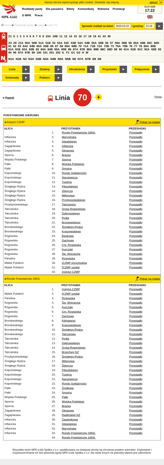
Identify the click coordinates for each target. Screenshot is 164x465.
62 (14, 46)
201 (51, 52)
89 (115, 49)
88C (102, 49)
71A (85, 46)
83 (37, 49)
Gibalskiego (69, 141)
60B (142, 43)
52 (54, 43)
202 (58, 52)
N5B (68, 59)
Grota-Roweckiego (73, 209)
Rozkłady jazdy (24, 25)
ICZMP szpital (71, 267)
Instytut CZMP (71, 271)
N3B (38, 59)
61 (10, 46)
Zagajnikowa (70, 419)
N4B (53, 59)
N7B (88, 59)
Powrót (9, 97)
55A (94, 43)
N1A (11, 59)
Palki (65, 397)
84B (50, 49)
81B (17, 49)
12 (65, 36)
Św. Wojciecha (71, 254)
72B (106, 46)
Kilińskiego (69, 320)
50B (34, 43)
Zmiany (45, 69)
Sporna (66, 159)
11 (61, 36)
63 (19, 46)
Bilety (70, 8)
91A (126, 49)
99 (33, 52)
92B (153, 49)
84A (43, 49)
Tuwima (67, 182)
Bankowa (68, 236)
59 (130, 43)
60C (149, 43)
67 (56, 46)
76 (130, 46)
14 (70, 36)
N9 (99, 59)
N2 (25, 59)
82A (24, 49)
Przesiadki (135, 132)
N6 (74, 59)
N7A (80, 59)
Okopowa (68, 150)
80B (153, 46)
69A (67, 46)
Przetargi (119, 8)
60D (156, 43)
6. (63, 52)
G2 (78, 52)
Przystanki (109, 69)
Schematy (12, 77)
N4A (46, 59)
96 (14, 52)
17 (84, 36)
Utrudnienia (77, 69)
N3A (31, 59)
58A (117, 43)
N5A (60, 59)
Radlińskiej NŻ (71, 415)
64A (25, 46)
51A (41, 43)
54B (87, 43)
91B (133, 49)
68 (61, 46)
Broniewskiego (71, 222)
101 (45, 52)
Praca (38, 15)
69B (74, 46)
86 (69, 49)
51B (48, 43)
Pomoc (158, 96)
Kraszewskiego (71, 231)
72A (99, 46)
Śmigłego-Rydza (72, 227)
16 (80, 36)
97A (20, 52)
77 (135, 46)
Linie (40, 25)
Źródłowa (68, 388)
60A (135, 43)
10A (48, 36)
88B (96, 49)
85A (56, 49)
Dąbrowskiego (71, 213)
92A (146, 49)
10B (55, 36)
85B (63, 49)
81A (10, 49)
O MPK (26, 15)
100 (39, 52)
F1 (68, 52)
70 (80, 46)
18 (89, 36)
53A (59, 43)
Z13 (20, 43)
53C (66, 43)
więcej (154, 2)
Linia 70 (52, 25)
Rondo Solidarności (74, 173)
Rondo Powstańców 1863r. (79, 132)
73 (112, 46)
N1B (18, 59)
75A (118, 46)
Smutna (67, 168)
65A (39, 46)
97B (27, 52)
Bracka (66, 155)
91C (140, 49)
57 (111, 43)
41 (99, 36)
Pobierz (45, 77)
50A (27, 43)
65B (45, 46)
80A (146, 46)
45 (109, 36)
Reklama (103, 8)
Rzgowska (68, 258)
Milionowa (68, 195)
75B (124, 46)
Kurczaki (67, 249)
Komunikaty (86, 8)
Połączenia (142, 69)
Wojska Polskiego (73, 164)
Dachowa (68, 240)
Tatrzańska (69, 204)
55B (100, 43)
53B (73, 43)
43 (104, 36)
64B (32, 46)
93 (159, 49)
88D (109, 49)
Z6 (15, 43)
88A (89, 49)
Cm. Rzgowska (71, 245)
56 (106, 43)
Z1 (10, 36)
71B (92, 46)
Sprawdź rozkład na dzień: (98, 26)
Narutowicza (70, 177)
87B (82, 49)
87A (75, 49)
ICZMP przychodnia (74, 262)
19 (94, 36)
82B (31, 49)
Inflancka (67, 146)
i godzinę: (138, 26)
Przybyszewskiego (73, 200)
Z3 (10, 43)
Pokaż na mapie (147, 122)
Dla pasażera (54, 8)
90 (120, 49)
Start (5, 25)
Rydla (65, 218)
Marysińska (69, 137)
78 (140, 46)
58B (124, 43)
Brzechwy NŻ (70, 352)
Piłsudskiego (70, 186)
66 (51, 46)
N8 (94, 59)
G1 (73, 52)
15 (75, 36)
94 (10, 52)
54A (80, 43)
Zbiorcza (67, 191)
